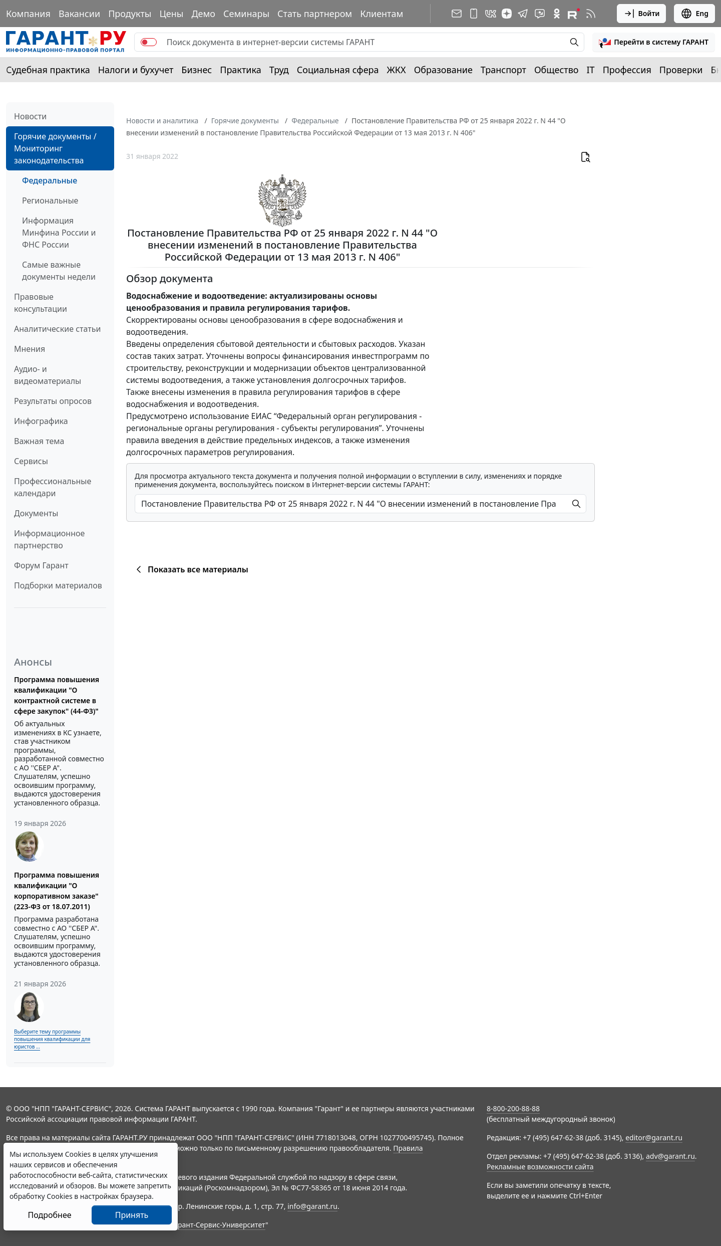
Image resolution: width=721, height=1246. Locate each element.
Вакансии (79, 14)
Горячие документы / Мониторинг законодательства (55, 148)
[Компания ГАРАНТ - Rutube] (574, 14)
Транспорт (503, 70)
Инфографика (41, 421)
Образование (443, 70)
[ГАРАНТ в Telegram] (523, 14)
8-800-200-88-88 (513, 1108)
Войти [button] (641, 14)
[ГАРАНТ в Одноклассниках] (557, 14)
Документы (36, 513)
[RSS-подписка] (591, 14)
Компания (28, 14)
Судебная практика (48, 70)
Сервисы (31, 461)
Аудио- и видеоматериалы (47, 374)
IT (591, 70)
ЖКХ (396, 70)
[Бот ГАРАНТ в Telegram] (540, 14)
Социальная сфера (338, 70)
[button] (653, 42)
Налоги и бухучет (136, 70)
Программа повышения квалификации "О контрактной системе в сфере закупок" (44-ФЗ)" (56, 695)
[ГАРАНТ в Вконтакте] (491, 14)
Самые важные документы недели (59, 270)
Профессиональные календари (52, 487)
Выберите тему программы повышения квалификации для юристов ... (52, 1039)
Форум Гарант (41, 565)
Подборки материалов (58, 585)
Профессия (627, 70)
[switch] (149, 42)
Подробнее (49, 1214)
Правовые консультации (40, 302)
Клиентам (381, 14)
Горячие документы (245, 120)
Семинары (246, 14)
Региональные (50, 200)
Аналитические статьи (57, 328)
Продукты (129, 14)
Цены (171, 14)
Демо (203, 14)
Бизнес (196, 70)
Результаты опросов (53, 400)
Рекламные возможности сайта (540, 1166)
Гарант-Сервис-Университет (218, 1224)
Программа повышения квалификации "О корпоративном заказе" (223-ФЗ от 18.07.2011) (56, 890)
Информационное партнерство (49, 539)
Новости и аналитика (162, 120)
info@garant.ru (312, 1206)
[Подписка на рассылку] (457, 14)
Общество (556, 70)
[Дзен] (507, 14)
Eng (694, 14)
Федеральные (49, 180)
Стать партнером (314, 14)
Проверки (681, 70)
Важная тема (39, 441)
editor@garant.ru (653, 1137)
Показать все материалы (190, 569)
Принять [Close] (132, 1214)
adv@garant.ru (670, 1156)
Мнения (29, 348)
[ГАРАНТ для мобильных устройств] (474, 14)
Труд (279, 70)
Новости (30, 116)
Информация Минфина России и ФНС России (59, 232)
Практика (240, 70)
